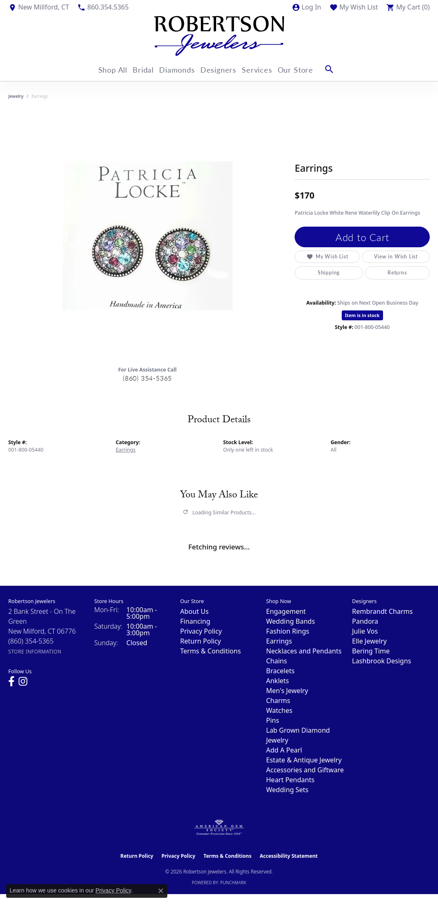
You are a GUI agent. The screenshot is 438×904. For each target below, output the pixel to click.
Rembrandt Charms (382, 611)
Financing (195, 621)
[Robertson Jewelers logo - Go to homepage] (219, 36)
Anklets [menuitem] (277, 680)
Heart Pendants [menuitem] (290, 779)
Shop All (103, 69)
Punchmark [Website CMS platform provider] (233, 882)
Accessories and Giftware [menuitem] (305, 769)
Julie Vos (365, 631)
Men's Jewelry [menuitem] (287, 690)
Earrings (126, 449)
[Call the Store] (31, 641)
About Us (194, 611)
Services (265, 69)
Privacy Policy (201, 631)
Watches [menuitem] (279, 710)
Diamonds (177, 69)
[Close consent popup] (160, 890)
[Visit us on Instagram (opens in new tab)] (23, 681)
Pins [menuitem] (272, 720)
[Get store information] (35, 651)
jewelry (16, 96)
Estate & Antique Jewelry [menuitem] (304, 759)
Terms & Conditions (210, 651)
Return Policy (200, 641)
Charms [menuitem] (278, 700)
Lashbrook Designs (381, 660)
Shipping (329, 272)
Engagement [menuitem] (286, 611)
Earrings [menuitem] (279, 641)
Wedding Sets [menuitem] (287, 789)
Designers (222, 69)
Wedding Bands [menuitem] (290, 621)
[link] (38, 7)
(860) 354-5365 (147, 378)
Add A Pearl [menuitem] (284, 750)
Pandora (365, 621)
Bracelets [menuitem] (280, 670)
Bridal (138, 69)
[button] (306, 7)
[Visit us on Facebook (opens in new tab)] (11, 681)
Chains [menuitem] (276, 660)
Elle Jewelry (369, 641)
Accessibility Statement (288, 855)
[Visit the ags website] (219, 827)
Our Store (308, 69)
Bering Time (371, 651)
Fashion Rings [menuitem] (287, 631)
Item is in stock (362, 315)
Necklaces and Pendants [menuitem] (304, 651)
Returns (397, 272)
